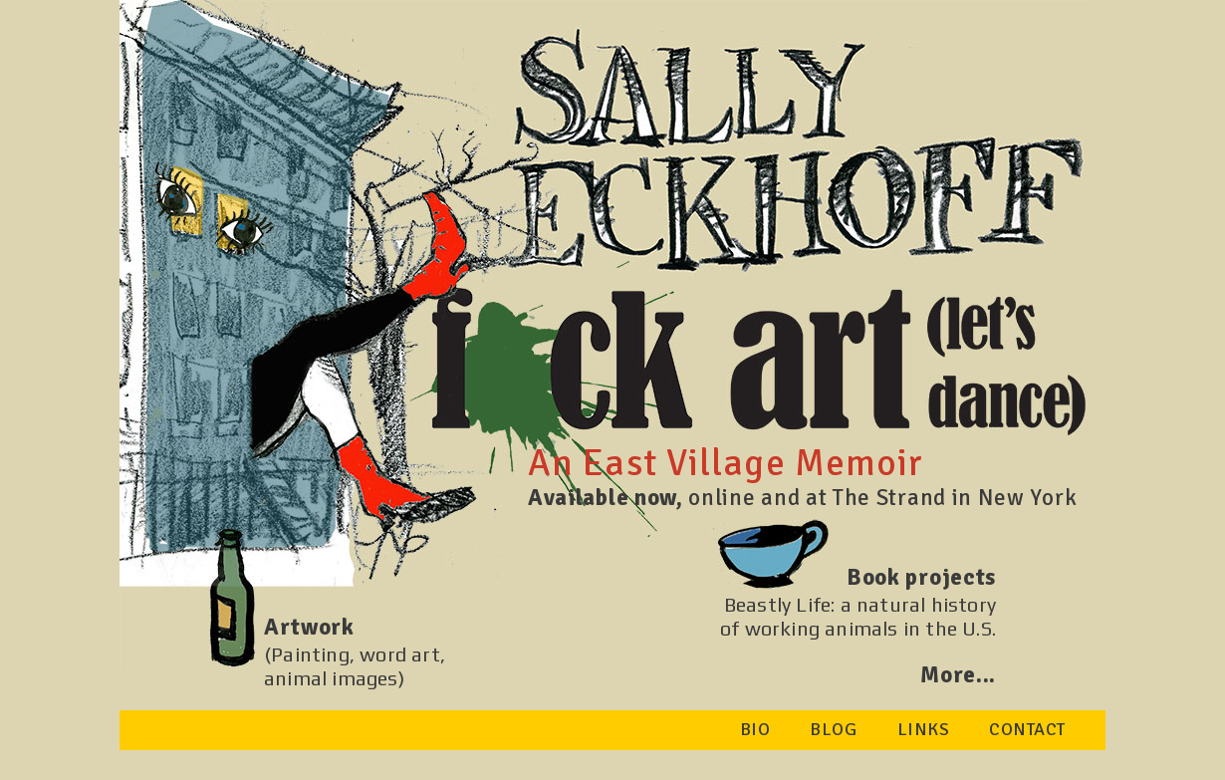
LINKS (923, 729)
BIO (755, 729)
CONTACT (1027, 729)
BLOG (833, 729)
